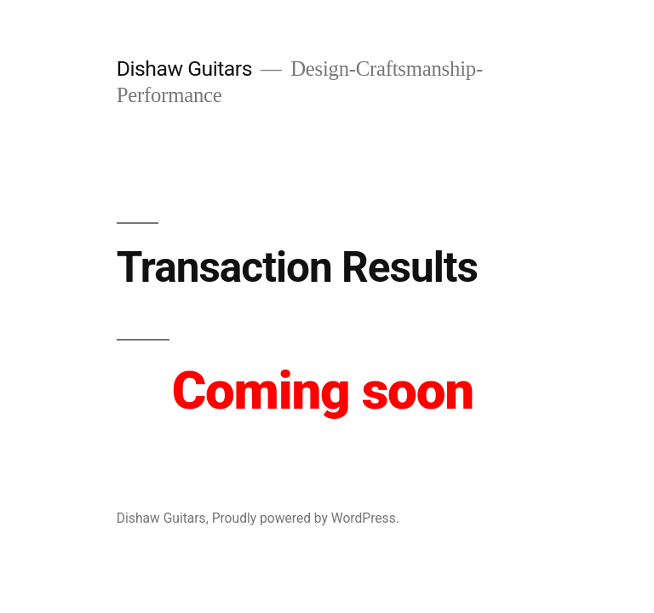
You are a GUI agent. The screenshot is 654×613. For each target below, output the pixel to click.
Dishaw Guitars (184, 68)
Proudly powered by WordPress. (305, 518)
